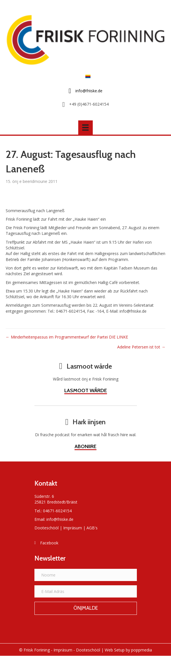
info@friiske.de (59, 519)
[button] (85, 608)
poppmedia (141, 650)
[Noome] (85, 575)
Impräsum (72, 527)
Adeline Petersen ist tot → (141, 347)
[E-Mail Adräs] (85, 591)
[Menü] (85, 127)
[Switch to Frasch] (86, 76)
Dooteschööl (46, 527)
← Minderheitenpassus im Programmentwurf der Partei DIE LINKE (67, 337)
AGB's (92, 527)
